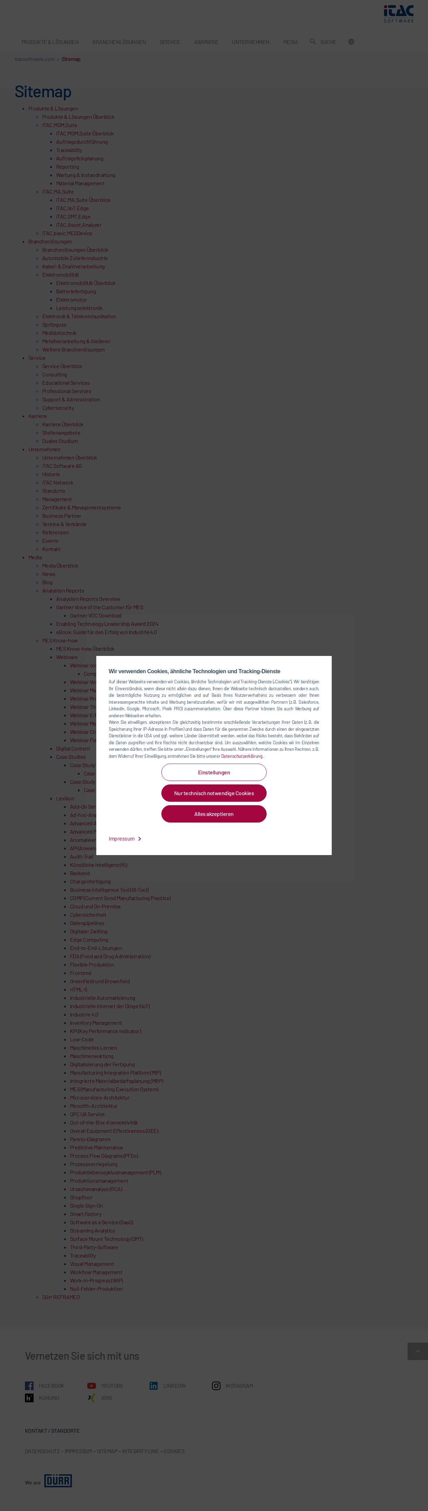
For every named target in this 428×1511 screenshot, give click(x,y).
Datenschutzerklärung (242, 756)
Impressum (126, 838)
